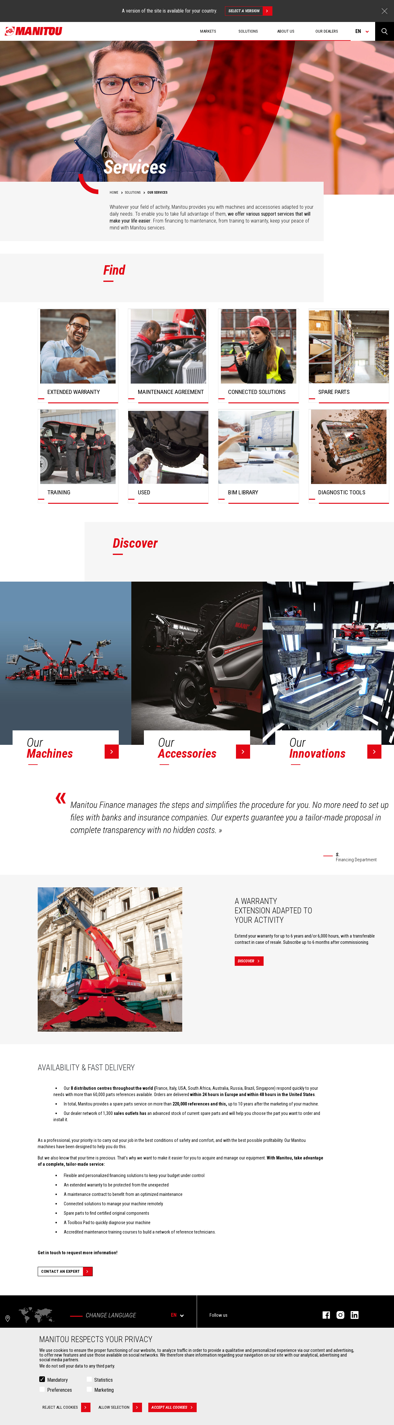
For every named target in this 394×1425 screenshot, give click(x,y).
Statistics (103, 1380)
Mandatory (57, 1380)
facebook (323, 1315)
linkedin (351, 1315)
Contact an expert (66, 1271)
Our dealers (326, 31)
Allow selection (120, 1407)
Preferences (59, 1390)
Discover (251, 961)
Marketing (104, 1390)
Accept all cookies (174, 1407)
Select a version (250, 11)
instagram (337, 1315)
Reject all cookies (66, 1407)
